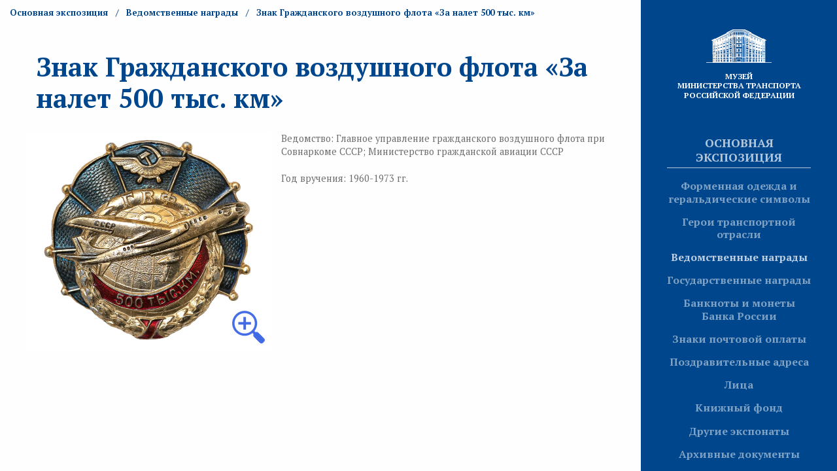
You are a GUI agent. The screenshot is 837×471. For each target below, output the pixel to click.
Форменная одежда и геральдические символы (739, 192)
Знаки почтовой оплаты (739, 339)
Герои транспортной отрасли (739, 228)
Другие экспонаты (739, 431)
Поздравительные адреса (739, 362)
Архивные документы (739, 454)
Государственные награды (739, 280)
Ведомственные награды (739, 257)
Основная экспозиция (739, 150)
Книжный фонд (739, 407)
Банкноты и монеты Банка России (739, 309)
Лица (739, 384)
